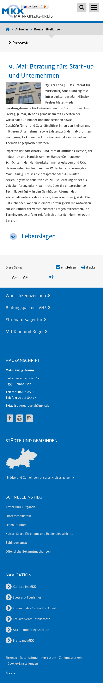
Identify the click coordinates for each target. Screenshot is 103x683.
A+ (25, 277)
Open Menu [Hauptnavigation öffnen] (94, 7)
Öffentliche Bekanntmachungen (28, 551)
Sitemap (11, 658)
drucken (89, 267)
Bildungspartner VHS (28, 307)
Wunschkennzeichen (28, 295)
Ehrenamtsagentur (26, 319)
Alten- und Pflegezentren (27, 630)
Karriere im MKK (21, 587)
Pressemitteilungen (48, 29)
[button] (35, 6)
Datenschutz (29, 658)
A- (14, 277)
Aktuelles (22, 29)
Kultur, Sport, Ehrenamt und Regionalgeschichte (39, 534)
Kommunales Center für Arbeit (31, 608)
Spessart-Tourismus (24, 597)
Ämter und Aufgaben (20, 507)
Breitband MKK (20, 640)
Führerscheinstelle (19, 516)
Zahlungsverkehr (71, 658)
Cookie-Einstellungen (23, 663)
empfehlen (66, 267)
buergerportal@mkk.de (33, 405)
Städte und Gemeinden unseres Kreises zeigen (41, 477)
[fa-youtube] (19, 418)
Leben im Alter (16, 525)
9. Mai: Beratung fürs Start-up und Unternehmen (51, 71)
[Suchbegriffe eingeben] (81, 7)
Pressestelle (23, 42)
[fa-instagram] (29, 418)
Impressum (48, 658)
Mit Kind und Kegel (27, 331)
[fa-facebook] (10, 418)
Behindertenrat (16, 542)
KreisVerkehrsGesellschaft (28, 619)
